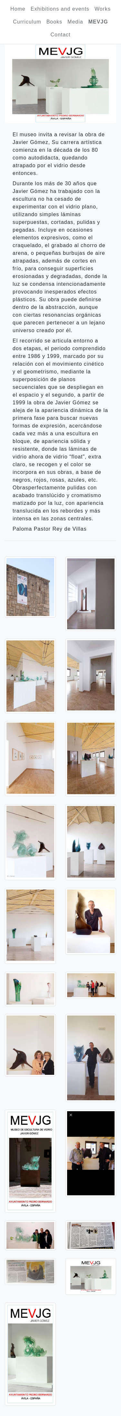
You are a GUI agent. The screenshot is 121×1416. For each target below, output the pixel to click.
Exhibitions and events (60, 9)
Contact (60, 34)
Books (54, 21)
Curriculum (27, 21)
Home (17, 9)
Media (75, 21)
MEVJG (98, 21)
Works (103, 9)
